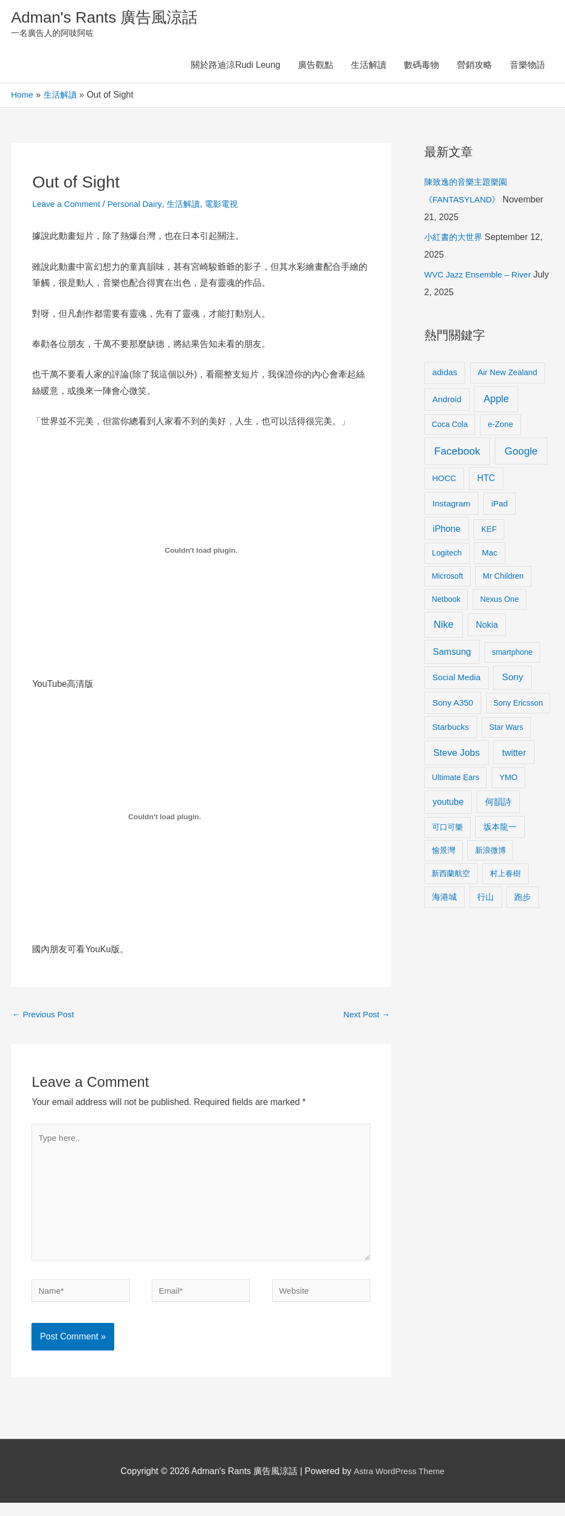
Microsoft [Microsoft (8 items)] (447, 578)
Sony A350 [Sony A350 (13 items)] (453, 704)
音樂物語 (527, 67)
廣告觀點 (315, 67)
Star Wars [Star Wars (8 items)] (506, 729)
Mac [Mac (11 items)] (489, 555)
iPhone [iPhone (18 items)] (446, 531)
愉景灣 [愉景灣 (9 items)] (443, 852)
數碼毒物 (421, 67)
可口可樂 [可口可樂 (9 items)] (447, 829)
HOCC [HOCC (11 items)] (444, 480)
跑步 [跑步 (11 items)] (522, 899)
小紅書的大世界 (455, 239)
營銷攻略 (474, 67)
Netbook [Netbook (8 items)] (445, 601)
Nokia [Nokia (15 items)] (487, 627)
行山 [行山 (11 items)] (485, 899)
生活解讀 (368, 67)
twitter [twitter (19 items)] (514, 755)
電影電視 (231, 206)
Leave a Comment (68, 206)
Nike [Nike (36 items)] (444, 626)
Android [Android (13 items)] (447, 401)
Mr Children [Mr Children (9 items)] (503, 578)
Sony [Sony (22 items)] (512, 679)
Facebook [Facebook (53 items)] (457, 453)
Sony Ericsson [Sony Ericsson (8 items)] (517, 705)
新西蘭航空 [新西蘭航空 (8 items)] (450, 875)
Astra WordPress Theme (399, 1484)
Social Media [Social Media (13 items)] (457, 679)
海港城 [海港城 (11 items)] (444, 899)
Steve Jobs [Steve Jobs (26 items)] (456, 755)
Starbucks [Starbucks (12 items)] (450, 729)
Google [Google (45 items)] (521, 453)
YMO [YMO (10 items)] (508, 779)
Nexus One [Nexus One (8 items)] (499, 601)
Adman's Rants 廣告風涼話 (110, 18)
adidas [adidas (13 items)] (445, 374)
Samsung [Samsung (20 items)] (452, 654)
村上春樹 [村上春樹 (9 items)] (505, 875)
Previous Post (45, 1017)
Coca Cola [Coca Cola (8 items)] (449, 426)
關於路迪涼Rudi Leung (235, 67)
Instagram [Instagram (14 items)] (452, 505)
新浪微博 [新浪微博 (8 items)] (490, 852)
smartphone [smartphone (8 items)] (512, 654)
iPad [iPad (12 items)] (499, 505)
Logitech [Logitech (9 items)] (447, 555)
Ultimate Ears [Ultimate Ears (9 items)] (455, 779)
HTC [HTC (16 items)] (486, 480)
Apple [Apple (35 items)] (496, 401)
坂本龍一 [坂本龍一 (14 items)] (499, 829)
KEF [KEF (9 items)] (489, 531)
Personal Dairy (140, 206)
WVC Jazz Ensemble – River (480, 276)
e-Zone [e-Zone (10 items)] (500, 426)
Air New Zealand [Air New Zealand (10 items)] (507, 374)
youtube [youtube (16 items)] (448, 804)
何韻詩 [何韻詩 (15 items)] (498, 804)
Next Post (365, 1017)
